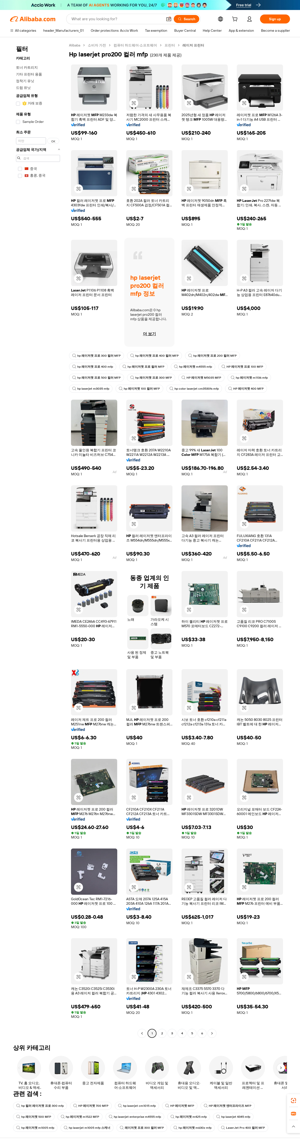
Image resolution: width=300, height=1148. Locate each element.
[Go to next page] (212, 1033)
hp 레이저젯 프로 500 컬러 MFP (96, 378)
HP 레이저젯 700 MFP (90, 1106)
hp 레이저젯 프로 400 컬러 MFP (154, 356)
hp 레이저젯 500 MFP (33, 1117)
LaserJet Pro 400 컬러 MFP (243, 1128)
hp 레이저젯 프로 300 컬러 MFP (96, 356)
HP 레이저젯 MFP (179, 1106)
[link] (293, 1100)
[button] (169, 19)
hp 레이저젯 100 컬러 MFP (139, 389)
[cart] (236, 20)
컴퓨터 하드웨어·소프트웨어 (135, 45)
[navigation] (38, 540)
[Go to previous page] (142, 1033)
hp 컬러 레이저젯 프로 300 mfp (40, 1106)
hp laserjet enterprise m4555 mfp (135, 1117)
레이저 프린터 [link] (193, 45)
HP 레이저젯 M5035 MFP (201, 378)
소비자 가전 (97, 45)
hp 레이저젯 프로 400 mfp (92, 367)
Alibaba (74, 45)
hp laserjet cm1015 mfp (137, 1106)
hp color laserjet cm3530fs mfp (194, 389)
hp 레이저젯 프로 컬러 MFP (143, 367)
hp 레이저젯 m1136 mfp (249, 378)
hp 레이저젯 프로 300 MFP (151, 378)
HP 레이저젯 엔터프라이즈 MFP (228, 1106)
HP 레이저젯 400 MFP (246, 389)
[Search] (186, 19)
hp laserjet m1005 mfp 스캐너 (87, 1128)
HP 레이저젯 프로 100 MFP (242, 367)
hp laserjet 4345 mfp (233, 1117)
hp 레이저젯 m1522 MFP (80, 1117)
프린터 (169, 45)
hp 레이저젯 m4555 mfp (193, 367)
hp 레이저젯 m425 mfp (188, 1117)
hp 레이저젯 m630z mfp (193, 1128)
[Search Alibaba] (117, 19)
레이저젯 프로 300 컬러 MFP (142, 1128)
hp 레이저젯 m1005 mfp (35, 1128)
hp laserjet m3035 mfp (90, 389)
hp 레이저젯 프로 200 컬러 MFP (212, 356)
